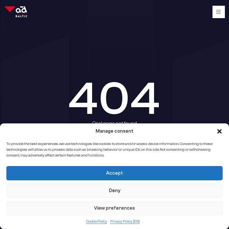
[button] (219, 131)
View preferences (114, 208)
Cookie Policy (96, 221)
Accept (114, 173)
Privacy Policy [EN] (125, 221)
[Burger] (218, 12)
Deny (114, 190)
